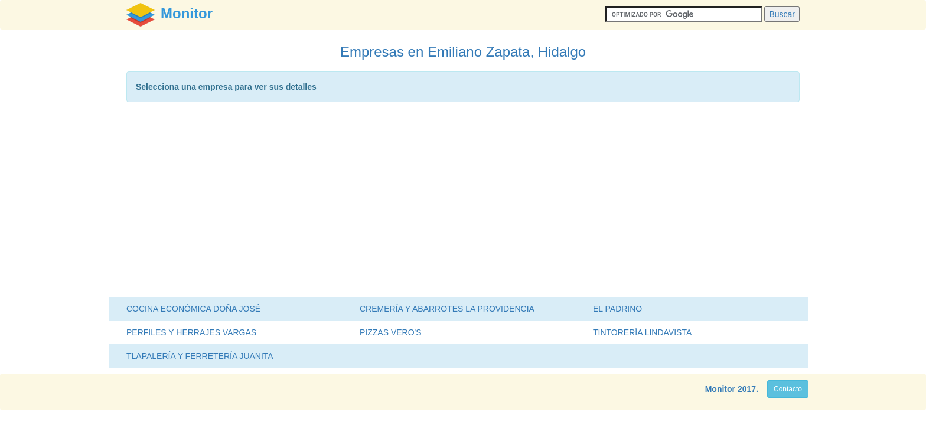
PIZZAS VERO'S (391, 332)
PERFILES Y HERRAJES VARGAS (191, 332)
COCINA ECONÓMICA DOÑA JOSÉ (193, 308)
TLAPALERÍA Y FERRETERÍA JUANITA (199, 356)
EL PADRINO (617, 308)
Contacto (788, 389)
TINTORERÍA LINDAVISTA (642, 332)
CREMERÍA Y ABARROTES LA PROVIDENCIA (447, 308)
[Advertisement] (463, 202)
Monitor (720, 389)
